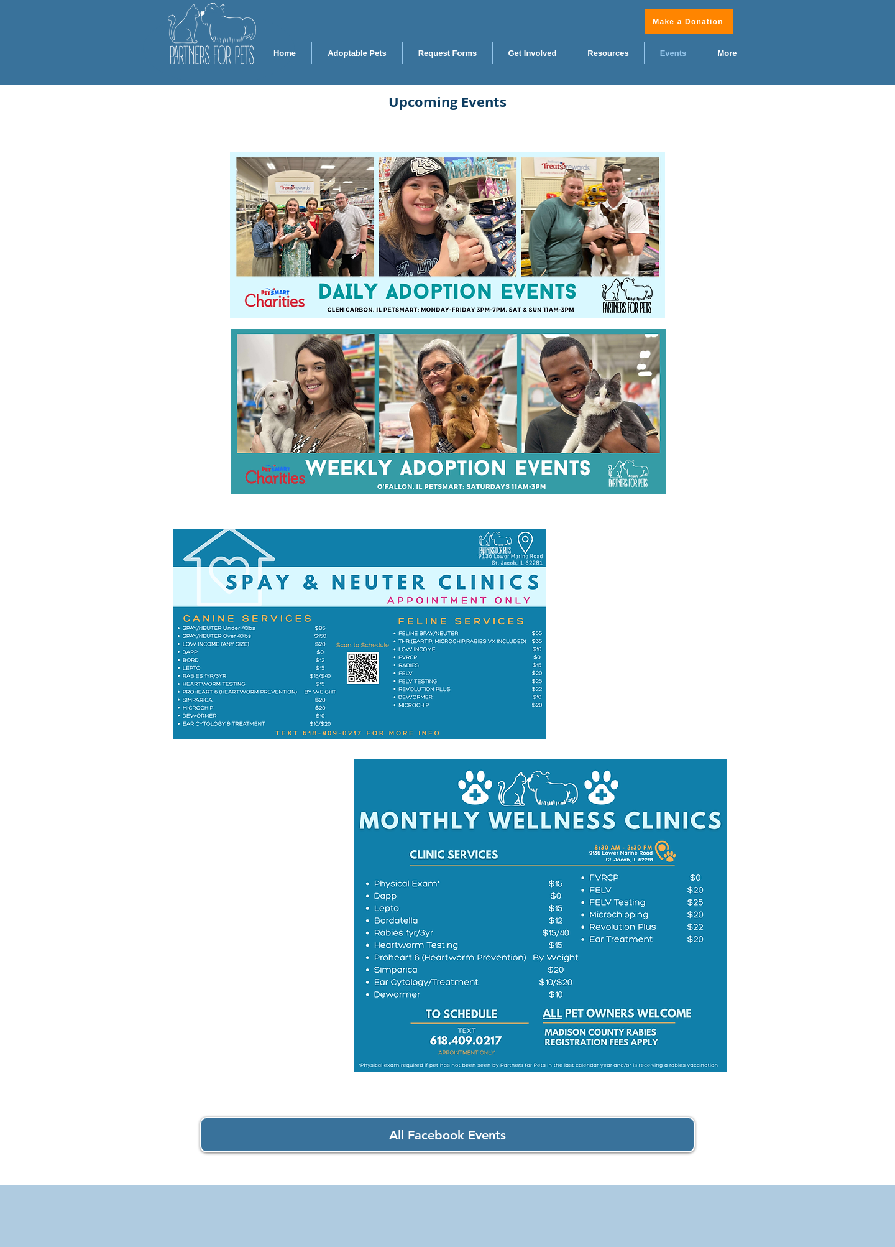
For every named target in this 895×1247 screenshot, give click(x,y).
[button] (608, 53)
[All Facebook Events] (447, 1134)
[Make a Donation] (689, 21)
